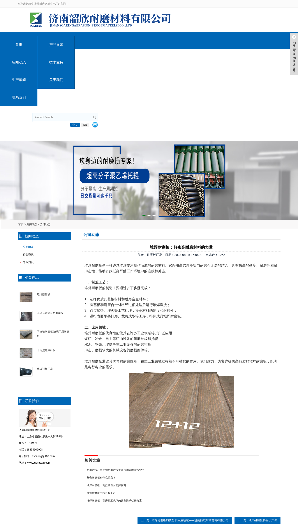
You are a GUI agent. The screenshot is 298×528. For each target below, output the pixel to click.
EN (267, 3)
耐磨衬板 (70, 496)
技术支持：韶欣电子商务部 (264, 524)
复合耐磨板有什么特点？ (101, 385)
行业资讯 (174, 472)
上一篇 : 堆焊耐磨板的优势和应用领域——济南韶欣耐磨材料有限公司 (185, 428)
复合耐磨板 (72, 472)
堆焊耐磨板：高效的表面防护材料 (106, 393)
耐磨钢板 (70, 504)
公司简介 (20, 464)
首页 (36, 40)
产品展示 (74, 40)
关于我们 (224, 40)
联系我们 (261, 40)
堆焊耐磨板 (43, 202)
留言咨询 (20, 480)
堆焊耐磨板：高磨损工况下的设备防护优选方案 (114, 408)
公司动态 (45, 132)
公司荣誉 (20, 472)
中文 (257, 3)
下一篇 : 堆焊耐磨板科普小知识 (257, 428)
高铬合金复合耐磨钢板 (50, 221)
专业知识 (174, 480)
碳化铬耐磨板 (73, 480)
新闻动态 (111, 40)
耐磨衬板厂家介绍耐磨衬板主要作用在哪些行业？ (116, 378)
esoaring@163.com (111, 3)
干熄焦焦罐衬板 (46, 258)
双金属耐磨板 (73, 488)
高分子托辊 (125, 472)
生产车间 (186, 40)
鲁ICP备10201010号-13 (233, 524)
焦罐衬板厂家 (45, 277)
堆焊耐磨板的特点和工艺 (101, 401)
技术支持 (149, 40)
